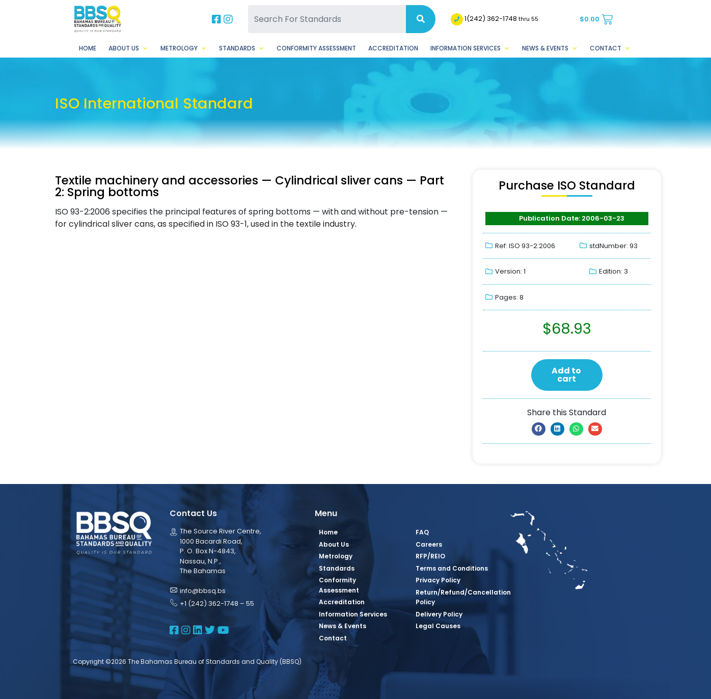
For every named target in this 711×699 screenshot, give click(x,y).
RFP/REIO (430, 556)
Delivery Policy (439, 614)
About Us (128, 48)
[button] (538, 429)
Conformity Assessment (316, 48)
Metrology (183, 48)
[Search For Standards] (327, 19)
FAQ (422, 532)
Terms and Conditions (452, 568)
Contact (610, 48)
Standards (241, 48)
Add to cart (566, 375)
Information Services (470, 48)
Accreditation (393, 48)
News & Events (550, 48)
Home (87, 48)
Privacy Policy (438, 580)
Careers (429, 544)
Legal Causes (438, 626)
